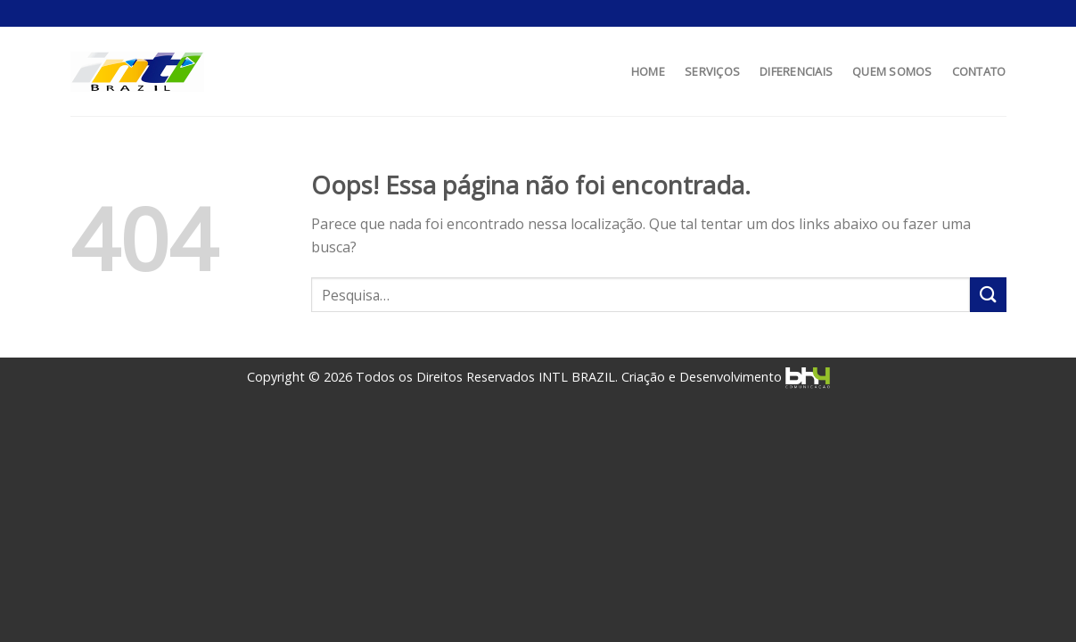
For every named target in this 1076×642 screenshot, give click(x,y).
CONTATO (979, 71)
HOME (648, 71)
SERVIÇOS (712, 71)
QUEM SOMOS (892, 71)
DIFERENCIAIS (796, 71)
